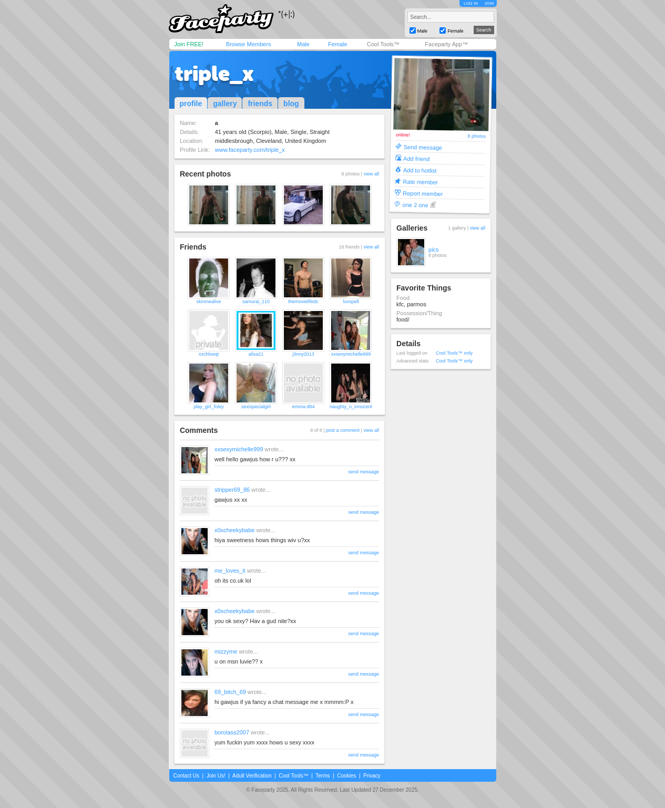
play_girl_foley (208, 406)
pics (433, 249)
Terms (322, 776)
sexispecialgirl (256, 406)
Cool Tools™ (383, 44)
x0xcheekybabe (234, 530)
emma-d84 (303, 406)
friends (260, 103)
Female (337, 44)
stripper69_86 (232, 489)
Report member (423, 193)
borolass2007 (231, 732)
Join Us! (216, 776)
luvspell (351, 301)
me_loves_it (229, 570)
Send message (423, 146)
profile (191, 103)
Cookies (346, 776)
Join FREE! (189, 44)
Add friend (416, 158)
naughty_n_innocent (351, 406)
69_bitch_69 (230, 692)
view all (371, 174)
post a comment (343, 430)
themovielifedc (303, 301)
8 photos (476, 136)
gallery (225, 103)
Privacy (372, 776)
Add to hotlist (420, 170)
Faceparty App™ (446, 44)
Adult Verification (252, 776)
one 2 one (415, 204)
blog (291, 103)
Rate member (420, 181)
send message (363, 471)
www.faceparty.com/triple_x (250, 150)
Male (303, 44)
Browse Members (248, 44)
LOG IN (471, 3)
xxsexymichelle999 (351, 354)
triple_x (214, 73)
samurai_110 (256, 301)
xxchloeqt (209, 354)
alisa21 (256, 354)
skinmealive (208, 301)
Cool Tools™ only (454, 353)
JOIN (489, 3)
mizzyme (225, 651)
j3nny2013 (303, 354)
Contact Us (186, 776)
